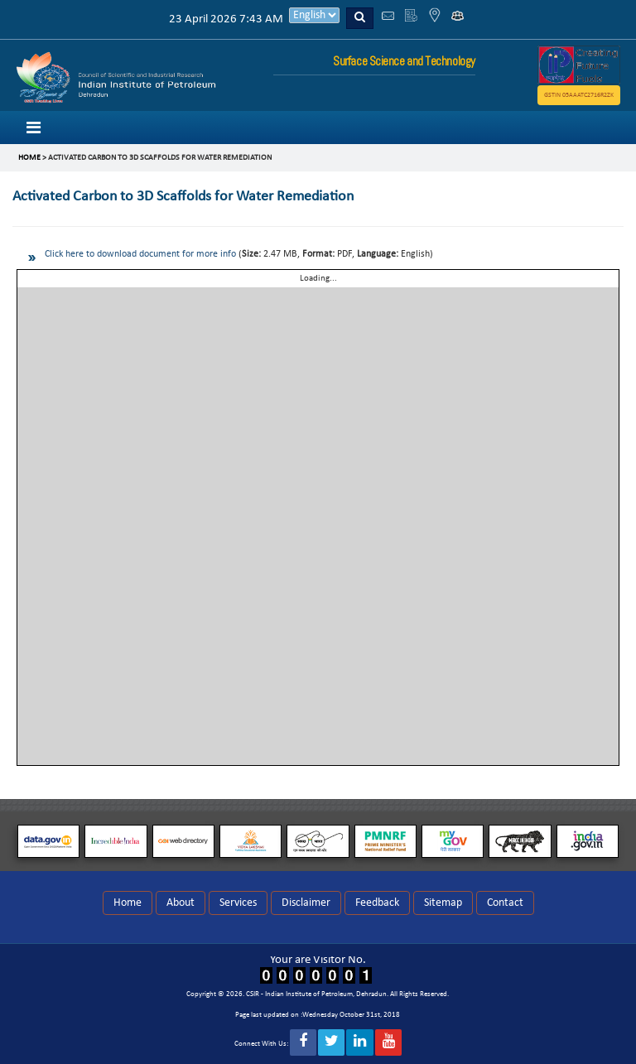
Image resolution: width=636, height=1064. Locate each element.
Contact (505, 903)
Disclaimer (306, 903)
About (180, 903)
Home (127, 903)
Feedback (377, 903)
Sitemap (443, 903)
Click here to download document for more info (140, 254)
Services (238, 903)
